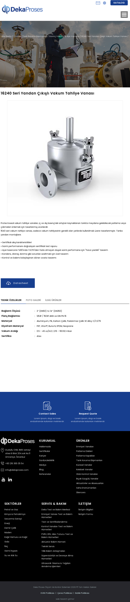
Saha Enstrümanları (86, 487)
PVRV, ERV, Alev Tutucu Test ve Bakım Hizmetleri (57, 536)
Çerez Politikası (64, 593)
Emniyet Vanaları (85, 446)
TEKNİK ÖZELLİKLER (11, 300)
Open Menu (124, 14)
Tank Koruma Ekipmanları (89, 460)
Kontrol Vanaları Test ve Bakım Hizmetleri (57, 528)
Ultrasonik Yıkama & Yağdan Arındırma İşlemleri (55, 565)
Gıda (6, 541)
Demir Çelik (10, 527)
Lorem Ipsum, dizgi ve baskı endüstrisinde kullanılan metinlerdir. (47, 411)
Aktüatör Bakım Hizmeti (53, 541)
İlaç (6, 546)
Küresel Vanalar (84, 464)
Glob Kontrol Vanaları (87, 474)
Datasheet (16, 283)
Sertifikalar (44, 451)
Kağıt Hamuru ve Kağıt (15, 537)
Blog (41, 469)
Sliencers (80, 492)
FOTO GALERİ (33, 300)
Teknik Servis (47, 546)
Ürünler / (18, 36)
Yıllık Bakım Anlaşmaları (53, 551)
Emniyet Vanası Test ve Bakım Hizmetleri (56, 516)
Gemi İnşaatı (10, 550)
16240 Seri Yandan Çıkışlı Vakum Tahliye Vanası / (104, 36)
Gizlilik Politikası (82, 593)
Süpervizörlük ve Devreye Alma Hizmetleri (57, 557)
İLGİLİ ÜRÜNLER (53, 300)
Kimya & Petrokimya (14, 514)
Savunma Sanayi (13, 518)
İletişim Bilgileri (85, 509)
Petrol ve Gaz (11, 509)
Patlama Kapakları (85, 455)
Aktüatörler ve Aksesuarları (89, 483)
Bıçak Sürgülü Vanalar (87, 478)
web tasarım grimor (65, 599)
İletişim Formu (85, 514)
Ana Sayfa (6, 36)
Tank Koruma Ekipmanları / (36, 36)
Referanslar (45, 474)
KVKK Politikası (47, 593)
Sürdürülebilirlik (46, 460)
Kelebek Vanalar (84, 469)
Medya (42, 464)
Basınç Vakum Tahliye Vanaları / (65, 36)
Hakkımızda (45, 446)
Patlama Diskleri (84, 451)
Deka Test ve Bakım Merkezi (55, 509)
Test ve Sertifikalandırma (54, 521)
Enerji (7, 523)
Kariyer (42, 455)
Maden (8, 532)
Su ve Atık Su (10, 555)
